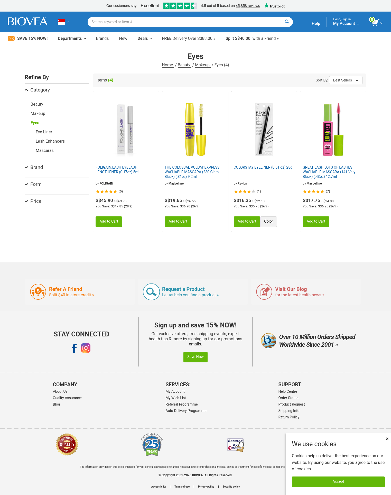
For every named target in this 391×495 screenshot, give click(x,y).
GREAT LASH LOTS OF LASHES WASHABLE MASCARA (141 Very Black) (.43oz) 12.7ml (329, 172)
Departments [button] (72, 38)
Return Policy (289, 417)
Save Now (195, 357)
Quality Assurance (67, 398)
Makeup (203, 64)
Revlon (242, 183)
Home (168, 64)
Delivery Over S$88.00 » (188, 38)
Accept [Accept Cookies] (338, 481)
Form (33, 184)
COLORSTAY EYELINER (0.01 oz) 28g (263, 167)
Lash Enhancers (50, 141)
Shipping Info (289, 411)
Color (268, 221)
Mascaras (45, 150)
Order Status (288, 398)
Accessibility (158, 486)
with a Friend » (252, 38)
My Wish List (176, 398)
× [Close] (387, 438)
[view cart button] (377, 22)
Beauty (184, 64)
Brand (34, 167)
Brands (102, 38)
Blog (56, 404)
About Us (60, 391)
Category (37, 90)
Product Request (291, 404)
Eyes (35, 122)
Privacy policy (206, 486)
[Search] (287, 22)
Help (316, 23)
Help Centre (287, 391)
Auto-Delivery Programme (186, 411)
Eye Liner (44, 132)
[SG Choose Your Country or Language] (63, 22)
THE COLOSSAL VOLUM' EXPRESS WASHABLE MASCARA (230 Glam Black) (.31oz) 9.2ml (192, 172)
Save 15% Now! (28, 38)
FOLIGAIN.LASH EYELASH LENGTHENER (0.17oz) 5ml (117, 169)
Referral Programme (182, 404)
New (123, 38)
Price (33, 201)
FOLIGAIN (106, 183)
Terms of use (182, 486)
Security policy (231, 486)
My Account (175, 391)
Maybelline (176, 183)
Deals (144, 38)
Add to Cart (108, 221)
